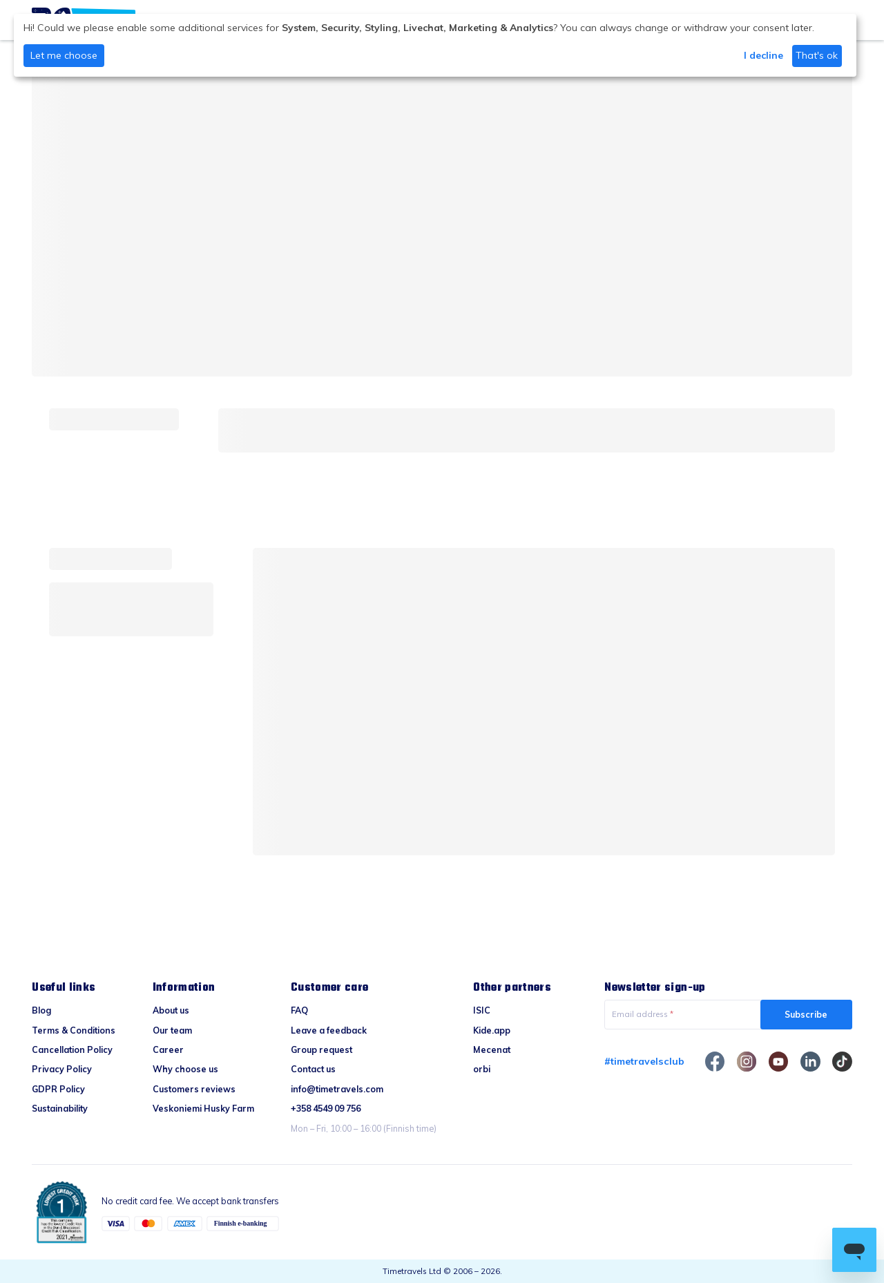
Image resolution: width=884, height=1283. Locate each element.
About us (171, 1010)
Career (168, 1049)
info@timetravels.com (337, 1088)
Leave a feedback (329, 1030)
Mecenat (491, 1049)
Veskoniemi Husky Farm (203, 1108)
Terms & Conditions (73, 1030)
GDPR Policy (58, 1088)
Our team (172, 1030)
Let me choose (63, 55)
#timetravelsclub (644, 1061)
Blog (41, 1010)
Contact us (313, 1068)
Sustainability (60, 1108)
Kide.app (491, 1030)
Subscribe (806, 1014)
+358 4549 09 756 (326, 1108)
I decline (763, 55)
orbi (481, 1068)
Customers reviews (194, 1088)
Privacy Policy (62, 1068)
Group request (321, 1049)
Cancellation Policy (72, 1049)
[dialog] (435, 45)
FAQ (299, 1010)
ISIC (481, 1010)
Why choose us (185, 1068)
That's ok (817, 55)
